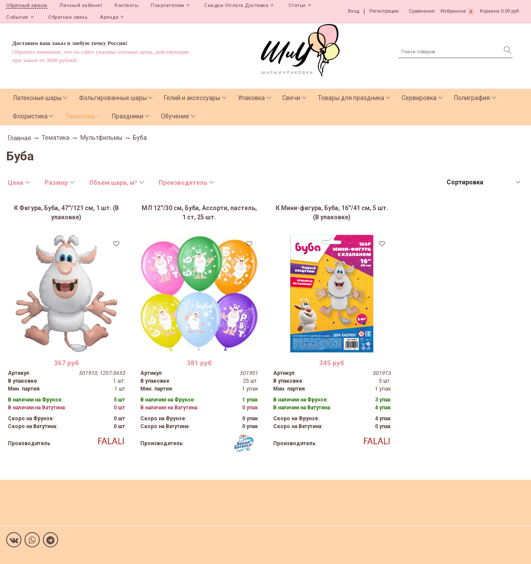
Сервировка (419, 97)
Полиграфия (472, 97)
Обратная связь (67, 17)
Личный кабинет (80, 5)
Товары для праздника (351, 97)
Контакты (127, 5)
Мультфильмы (101, 137)
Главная (19, 138)
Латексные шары (37, 97)
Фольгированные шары (113, 97)
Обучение (175, 116)
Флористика (30, 116)
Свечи (291, 97)
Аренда (109, 17)
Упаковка (251, 97)
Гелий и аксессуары (192, 97)
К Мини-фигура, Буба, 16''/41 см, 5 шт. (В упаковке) (332, 212)
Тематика (80, 116)
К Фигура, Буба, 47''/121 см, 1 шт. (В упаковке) (66, 212)
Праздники (127, 116)
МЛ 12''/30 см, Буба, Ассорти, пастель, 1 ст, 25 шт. (199, 212)
